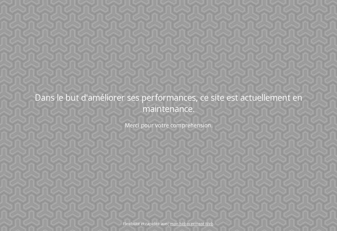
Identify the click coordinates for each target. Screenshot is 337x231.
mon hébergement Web (191, 224)
